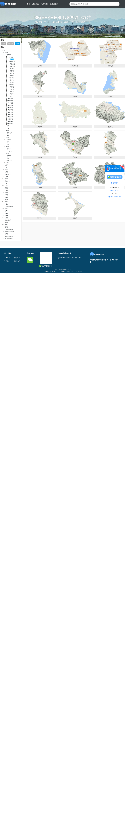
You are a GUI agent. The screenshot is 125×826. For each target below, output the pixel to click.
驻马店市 (9, 160)
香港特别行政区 (9, 236)
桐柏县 (11, 121)
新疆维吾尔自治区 (10, 231)
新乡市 (9, 140)
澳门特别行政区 (9, 238)
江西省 (6, 195)
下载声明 (7, 258)
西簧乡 (12, 89)
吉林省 (6, 179)
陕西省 (6, 222)
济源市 (9, 162)
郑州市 (9, 126)
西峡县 (11, 107)
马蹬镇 (12, 87)
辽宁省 (6, 176)
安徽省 (6, 190)
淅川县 (11, 57)
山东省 (6, 197)
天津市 (6, 167)
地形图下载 (54, 4)
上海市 (6, 183)
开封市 (9, 128)
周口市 (9, 158)
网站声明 (17, 258)
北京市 (6, 165)
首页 (28, 4)
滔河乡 (12, 96)
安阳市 (9, 135)
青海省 (6, 227)
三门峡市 (9, 151)
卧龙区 (11, 101)
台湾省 (6, 234)
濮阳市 (9, 144)
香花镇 (12, 71)
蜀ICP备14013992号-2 (62, 269)
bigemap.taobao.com (114, 197)
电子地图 (44, 4)
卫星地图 (35, 4)
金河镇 (12, 80)
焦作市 (9, 142)
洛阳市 (9, 130)
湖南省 (6, 202)
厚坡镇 (12, 73)
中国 (3, 50)
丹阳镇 (12, 75)
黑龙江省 (7, 181)
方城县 (11, 105)
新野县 (11, 119)
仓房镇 (12, 59)
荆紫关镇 (12, 66)
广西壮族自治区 (9, 206)
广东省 (6, 204)
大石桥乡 (12, 94)
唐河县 (11, 117)
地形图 (17, 43)
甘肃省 (6, 224)
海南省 (6, 208)
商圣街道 (12, 64)
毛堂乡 (12, 91)
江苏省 (6, 185)
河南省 (6, 52)
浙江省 (6, 188)
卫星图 (4, 43)
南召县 (11, 103)
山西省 (6, 172)
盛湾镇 (12, 78)
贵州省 (6, 215)
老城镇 (12, 68)
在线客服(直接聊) (45, 266)
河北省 (6, 169)
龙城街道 (12, 61)
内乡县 (11, 112)
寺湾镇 (12, 82)
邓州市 (11, 123)
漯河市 (9, 149)
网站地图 (17, 261)
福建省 (6, 192)
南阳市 (9, 55)
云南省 (6, 218)
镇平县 (11, 110)
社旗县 (11, 114)
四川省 (6, 213)
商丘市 (9, 153)
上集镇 (12, 84)
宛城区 (11, 98)
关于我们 (7, 261)
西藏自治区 (8, 220)
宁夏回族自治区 (9, 229)
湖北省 (6, 199)
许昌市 (9, 146)
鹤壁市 (9, 137)
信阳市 (9, 156)
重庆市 (6, 211)
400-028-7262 (114, 190)
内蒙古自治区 (8, 174)
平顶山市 (9, 133)
